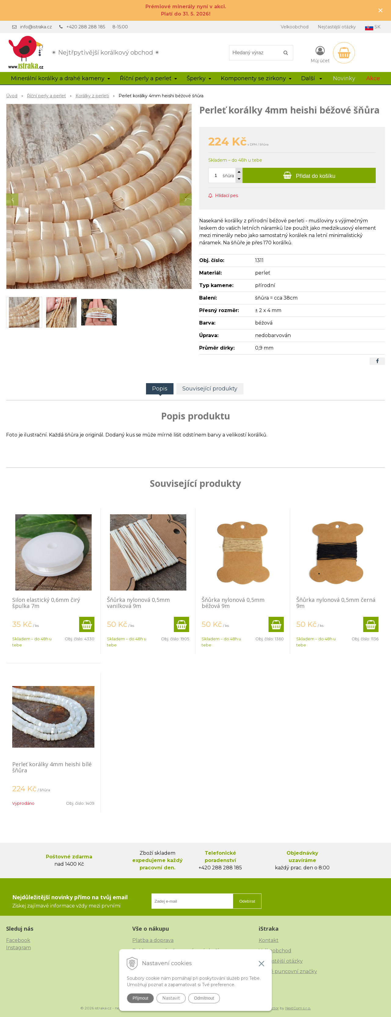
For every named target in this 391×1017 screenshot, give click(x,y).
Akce (373, 78)
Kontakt (269, 940)
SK (372, 27)
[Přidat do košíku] (309, 175)
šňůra (228, 175)
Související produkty (209, 388)
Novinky (344, 78)
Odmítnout (204, 998)
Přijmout (140, 998)
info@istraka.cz (36, 27)
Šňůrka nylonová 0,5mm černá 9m (335, 602)
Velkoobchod (295, 27)
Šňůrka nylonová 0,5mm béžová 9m (233, 602)
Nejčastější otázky (337, 27)
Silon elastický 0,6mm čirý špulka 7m (46, 602)
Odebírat (247, 901)
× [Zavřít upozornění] (380, 10)
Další (311, 78)
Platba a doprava (153, 940)
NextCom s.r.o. (298, 1008)
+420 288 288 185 (85, 27)
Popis (159, 388)
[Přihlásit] (320, 54)
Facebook (18, 940)
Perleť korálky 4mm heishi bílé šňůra (52, 767)
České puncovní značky (288, 971)
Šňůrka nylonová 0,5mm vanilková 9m (138, 602)
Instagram (18, 948)
